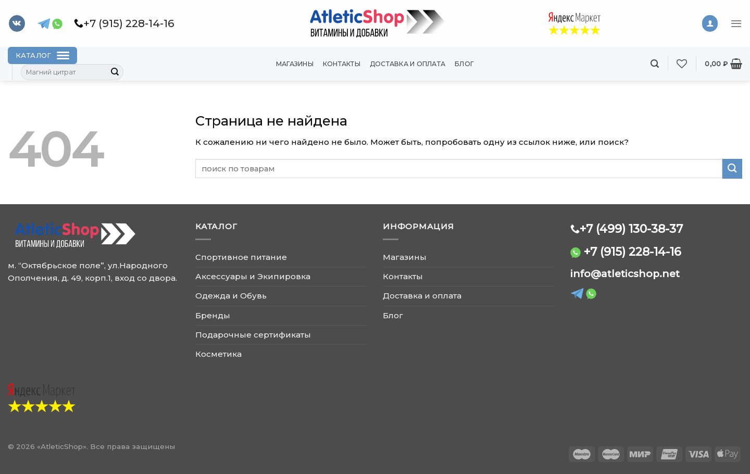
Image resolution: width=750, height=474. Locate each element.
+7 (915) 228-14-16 (632, 251)
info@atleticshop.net (625, 274)
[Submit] (115, 72)
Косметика (218, 354)
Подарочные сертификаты (253, 335)
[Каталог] (42, 55)
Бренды (212, 315)
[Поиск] (655, 64)
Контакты (341, 64)
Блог (464, 64)
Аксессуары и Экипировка (252, 276)
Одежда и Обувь (231, 296)
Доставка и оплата (407, 64)
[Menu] (736, 23)
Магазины (295, 64)
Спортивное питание (241, 257)
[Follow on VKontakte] (17, 23)
